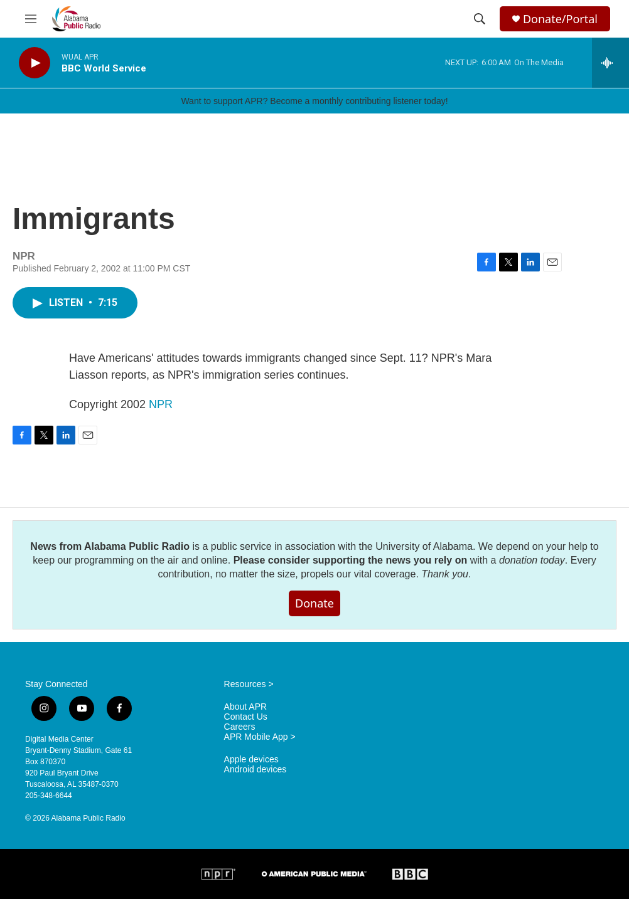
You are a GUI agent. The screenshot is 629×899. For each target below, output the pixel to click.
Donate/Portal (560, 19)
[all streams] (610, 63)
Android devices (255, 769)
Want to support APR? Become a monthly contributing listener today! (314, 101)
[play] (34, 63)
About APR (245, 707)
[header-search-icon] (480, 18)
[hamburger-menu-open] (31, 18)
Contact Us (245, 717)
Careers (239, 727)
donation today (532, 560)
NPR (161, 404)
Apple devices (251, 759)
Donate (314, 603)
